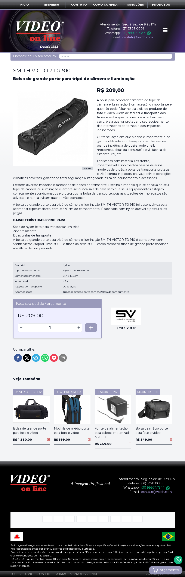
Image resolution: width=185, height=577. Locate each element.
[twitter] (27, 358)
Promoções (133, 4)
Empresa (51, 4)
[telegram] (36, 358)
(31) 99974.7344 (136, 33)
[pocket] (54, 358)
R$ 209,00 (110, 90)
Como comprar (106, 4)
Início (24, 4)
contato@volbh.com (137, 37)
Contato (79, 4)
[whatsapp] (45, 358)
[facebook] (18, 358)
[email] (63, 358)
